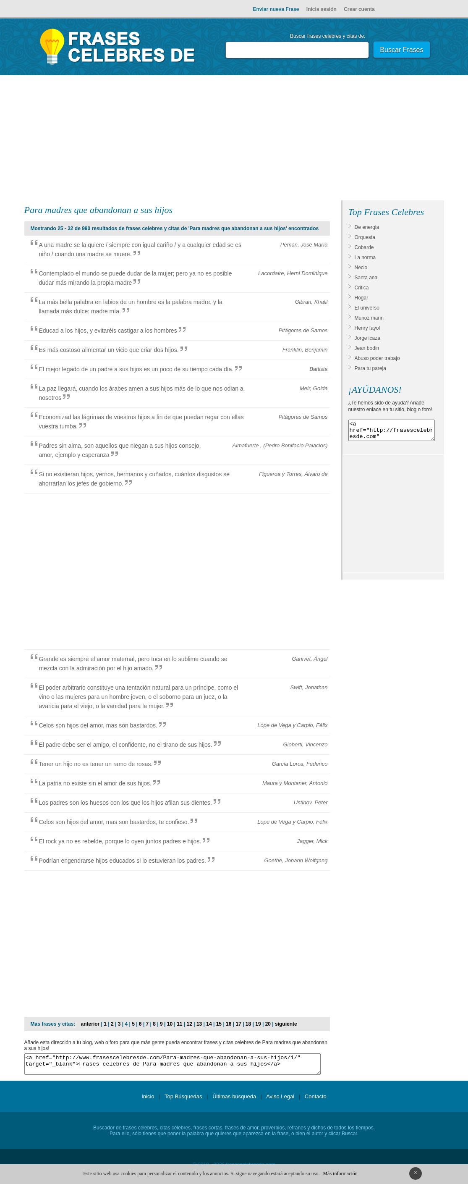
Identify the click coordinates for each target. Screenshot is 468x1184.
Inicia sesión (321, 9)
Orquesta (365, 237)
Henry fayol (367, 328)
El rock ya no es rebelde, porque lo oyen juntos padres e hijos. (120, 841)
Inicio (147, 1100)
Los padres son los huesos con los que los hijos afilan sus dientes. (125, 802)
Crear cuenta (359, 9)
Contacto (316, 1100)
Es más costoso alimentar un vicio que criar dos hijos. (109, 350)
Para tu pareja (370, 368)
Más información (340, 1173)
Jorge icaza (367, 338)
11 (179, 1024)
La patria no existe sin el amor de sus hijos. (95, 783)
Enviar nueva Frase (276, 9)
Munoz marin (369, 318)
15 (219, 1024)
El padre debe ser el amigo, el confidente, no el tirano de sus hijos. (125, 744)
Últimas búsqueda (234, 1100)
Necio (361, 267)
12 (189, 1024)
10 (170, 1024)
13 (199, 1024)
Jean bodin (367, 348)
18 (248, 1024)
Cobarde (364, 247)
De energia (367, 227)
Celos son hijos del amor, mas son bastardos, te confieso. (114, 822)
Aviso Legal (280, 1100)
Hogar (362, 298)
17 (238, 1024)
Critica (362, 288)
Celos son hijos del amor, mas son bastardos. (98, 725)
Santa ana (366, 278)
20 (268, 1024)
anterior (90, 1024)
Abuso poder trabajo (377, 358)
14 (209, 1024)
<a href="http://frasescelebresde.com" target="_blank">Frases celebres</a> (391, 432)
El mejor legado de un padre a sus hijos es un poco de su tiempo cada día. (136, 369)
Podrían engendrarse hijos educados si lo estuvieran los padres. (122, 860)
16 (228, 1024)
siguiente (286, 1024)
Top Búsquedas (183, 1100)
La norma (365, 257)
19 (258, 1024)
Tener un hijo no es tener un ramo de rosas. (96, 764)
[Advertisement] (234, 139)
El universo (367, 308)
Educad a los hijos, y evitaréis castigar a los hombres (108, 330)
